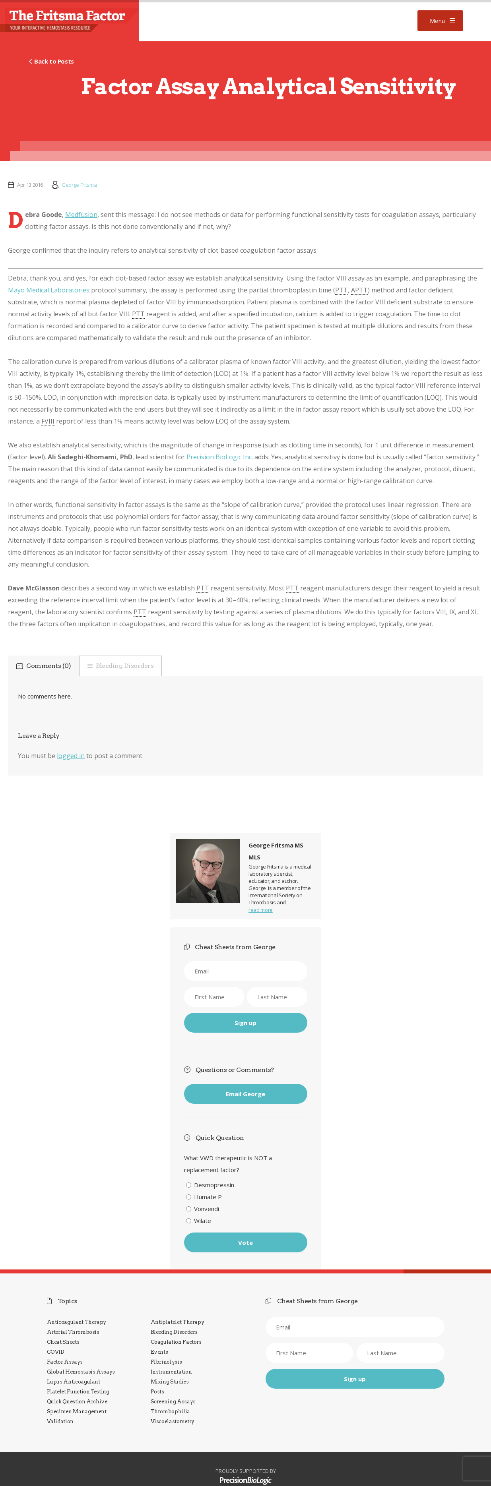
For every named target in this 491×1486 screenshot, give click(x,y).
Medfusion (81, 214)
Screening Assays (173, 1402)
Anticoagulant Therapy (77, 1322)
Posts (157, 1392)
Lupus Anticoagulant (73, 1382)
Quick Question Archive (77, 1402)
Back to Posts (54, 61)
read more (260, 909)
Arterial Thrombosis (73, 1332)
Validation (60, 1421)
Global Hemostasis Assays (81, 1372)
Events (159, 1352)
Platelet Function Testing (78, 1392)
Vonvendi (206, 1209)
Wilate (202, 1221)
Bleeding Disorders (124, 665)
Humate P (208, 1197)
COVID (55, 1352)
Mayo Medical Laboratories (48, 290)
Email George (245, 1094)
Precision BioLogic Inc (219, 457)
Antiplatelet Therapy (177, 1322)
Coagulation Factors (176, 1342)
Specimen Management (77, 1411)
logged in (71, 755)
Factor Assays (65, 1362)
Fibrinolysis (166, 1362)
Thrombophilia (170, 1411)
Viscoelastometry (172, 1421)
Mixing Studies (170, 1382)
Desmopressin (214, 1185)
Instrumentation (171, 1372)
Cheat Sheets (63, 1342)
